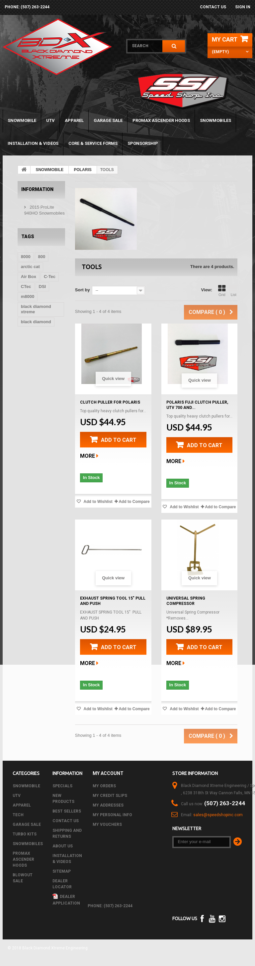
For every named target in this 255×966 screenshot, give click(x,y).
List (233, 291)
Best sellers (66, 811)
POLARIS (82, 169)
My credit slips (110, 795)
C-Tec (49, 276)
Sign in (242, 7)
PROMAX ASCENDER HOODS (161, 120)
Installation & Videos (33, 143)
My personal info (112, 815)
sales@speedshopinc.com (218, 815)
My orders (104, 786)
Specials (62, 786)
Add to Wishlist (98, 501)
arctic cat (30, 266)
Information (37, 189)
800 (41, 256)
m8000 (27, 296)
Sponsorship (143, 143)
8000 (26, 256)
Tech (18, 815)
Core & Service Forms (93, 143)
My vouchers (107, 824)
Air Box (28, 276)
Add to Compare (134, 501)
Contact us (213, 7)
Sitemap (61, 871)
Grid (221, 291)
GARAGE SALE (108, 120)
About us (62, 846)
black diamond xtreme (36, 309)
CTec (26, 286)
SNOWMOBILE (22, 120)
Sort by (82, 289)
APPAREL (74, 120)
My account (108, 773)
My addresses (108, 805)
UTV (50, 120)
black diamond (36, 321)
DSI (42, 286)
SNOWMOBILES (215, 120)
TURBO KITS (25, 834)
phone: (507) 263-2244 (27, 7)
